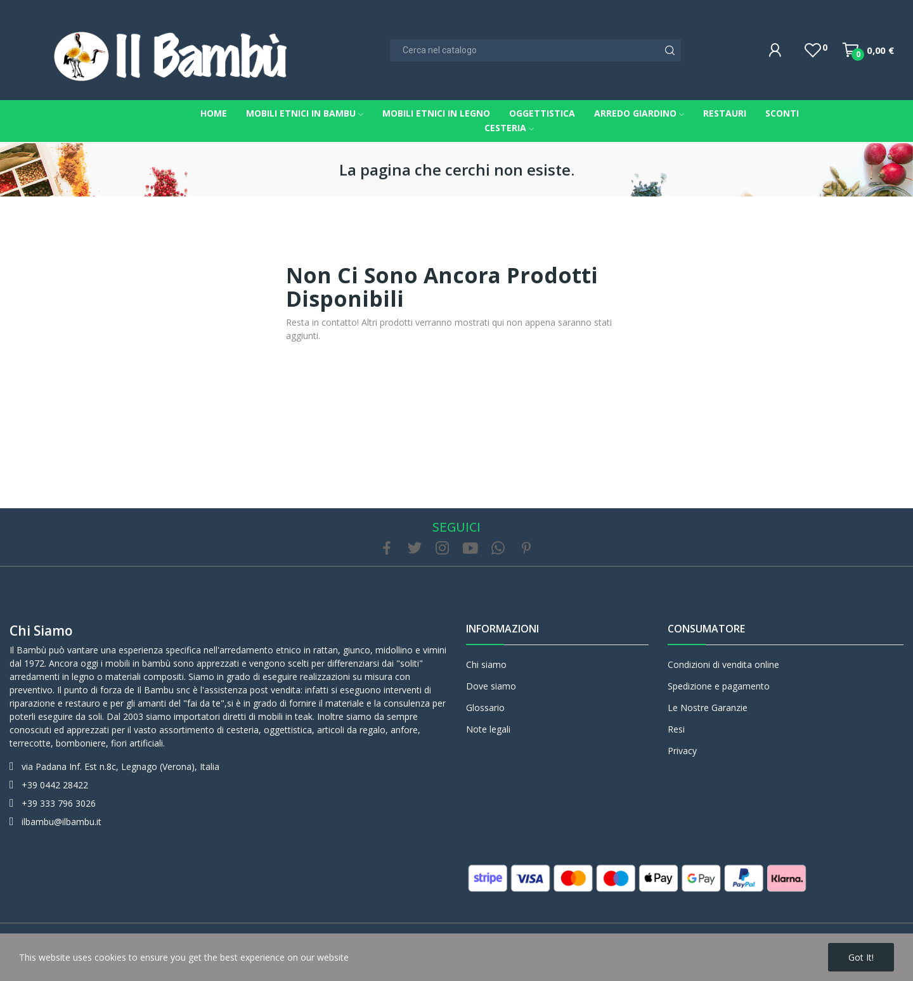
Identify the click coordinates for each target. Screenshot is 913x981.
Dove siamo (491, 686)
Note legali (488, 729)
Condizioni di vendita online (723, 664)
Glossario (485, 708)
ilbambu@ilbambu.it (61, 822)
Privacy (682, 751)
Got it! (861, 957)
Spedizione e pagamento (719, 686)
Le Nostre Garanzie (708, 708)
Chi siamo (41, 630)
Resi (676, 729)
